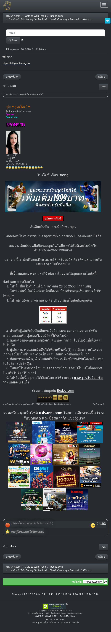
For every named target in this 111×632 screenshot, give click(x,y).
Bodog (63, 175)
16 (62, 594)
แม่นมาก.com (50, 413)
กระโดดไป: (77, 582)
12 (48, 594)
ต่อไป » (102, 76)
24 (90, 594)
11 (45, 594)
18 (69, 594)
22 (83, 594)
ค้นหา (13, 40)
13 (52, 594)
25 (93, 594)
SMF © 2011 (53, 616)
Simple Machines (67, 616)
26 (97, 594)
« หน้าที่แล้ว (11, 76)
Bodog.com (65, 390)
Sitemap (16, 594)
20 (76, 594)
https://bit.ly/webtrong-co (16, 63)
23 (86, 594)
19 (73, 594)
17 (66, 594)
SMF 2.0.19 (40, 616)
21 (79, 594)
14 (55, 594)
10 (41, 594)
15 (59, 594)
